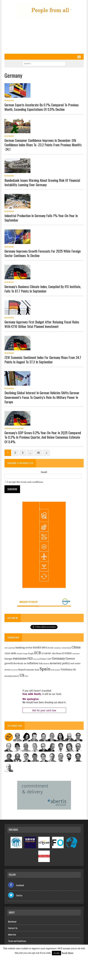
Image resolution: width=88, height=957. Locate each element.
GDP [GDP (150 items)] (49, 659)
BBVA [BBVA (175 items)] (44, 647)
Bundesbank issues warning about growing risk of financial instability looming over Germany (42, 182)
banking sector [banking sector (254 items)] (24, 647)
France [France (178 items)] (43, 658)
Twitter (15, 895)
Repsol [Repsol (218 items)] (21, 669)
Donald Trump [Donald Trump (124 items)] (22, 653)
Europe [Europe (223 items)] (8, 658)
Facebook (16, 885)
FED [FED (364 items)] (30, 658)
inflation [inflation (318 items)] (32, 663)
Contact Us (12, 928)
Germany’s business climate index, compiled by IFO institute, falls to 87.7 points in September (42, 289)
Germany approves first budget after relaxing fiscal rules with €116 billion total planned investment (41, 324)
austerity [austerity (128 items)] (11, 648)
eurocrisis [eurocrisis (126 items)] (76, 653)
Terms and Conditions (17, 940)
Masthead (12, 921)
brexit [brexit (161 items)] (50, 647)
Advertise (12, 934)
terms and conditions (31, 481)
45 (38, 452)
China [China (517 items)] (76, 647)
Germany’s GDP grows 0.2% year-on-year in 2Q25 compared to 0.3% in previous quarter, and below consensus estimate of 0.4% (42, 437)
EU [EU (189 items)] (63, 653)
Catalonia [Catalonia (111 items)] (57, 648)
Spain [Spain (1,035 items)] (45, 669)
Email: (44, 472)
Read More (67, 952)
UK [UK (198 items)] (74, 669)
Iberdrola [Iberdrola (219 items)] (18, 663)
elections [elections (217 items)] (56, 653)
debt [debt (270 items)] (13, 653)
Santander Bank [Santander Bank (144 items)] (32, 670)
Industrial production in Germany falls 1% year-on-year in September (41, 218)
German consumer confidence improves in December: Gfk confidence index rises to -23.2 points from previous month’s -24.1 (43, 145)
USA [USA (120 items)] (26, 676)
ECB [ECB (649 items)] (37, 652)
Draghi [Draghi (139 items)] (31, 653)
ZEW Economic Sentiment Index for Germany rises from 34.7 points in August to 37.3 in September (42, 359)
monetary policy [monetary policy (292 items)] (60, 663)
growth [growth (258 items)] (8, 663)
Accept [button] (56, 953)
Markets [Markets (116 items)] (46, 664)
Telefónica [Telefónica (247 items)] (66, 669)
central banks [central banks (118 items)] (66, 648)
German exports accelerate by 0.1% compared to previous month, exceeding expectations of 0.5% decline (41, 107)
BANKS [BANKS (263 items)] (37, 647)
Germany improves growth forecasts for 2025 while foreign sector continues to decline (42, 253)
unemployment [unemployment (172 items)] (11, 676)
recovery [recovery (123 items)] (14, 670)
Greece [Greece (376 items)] (70, 658)
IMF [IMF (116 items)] (25, 664)
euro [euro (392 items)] (68, 653)
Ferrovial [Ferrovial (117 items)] (36, 659)
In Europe (9, 100)
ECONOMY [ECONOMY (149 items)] (46, 653)
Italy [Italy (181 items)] (41, 663)
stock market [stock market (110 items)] (55, 670)
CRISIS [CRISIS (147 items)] (7, 653)
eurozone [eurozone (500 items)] (20, 658)
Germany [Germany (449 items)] (58, 658)
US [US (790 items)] (21, 675)
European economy (14, 428)
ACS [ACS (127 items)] (6, 648)
